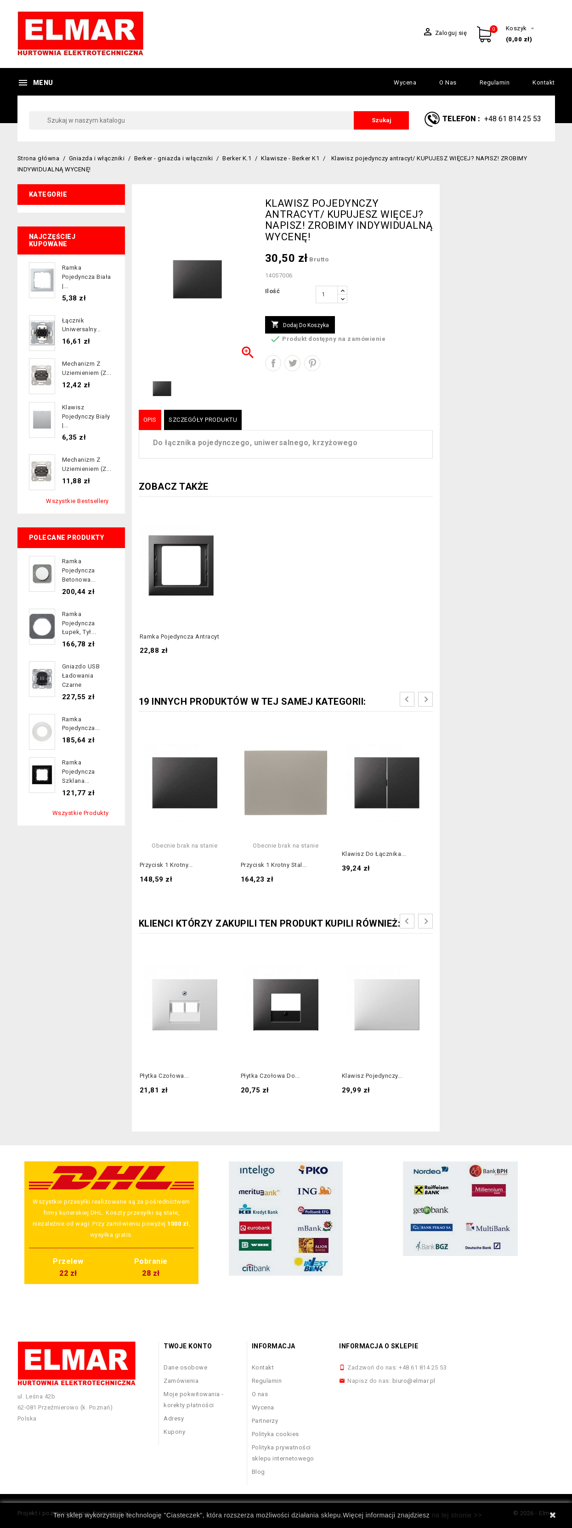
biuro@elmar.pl (414, 1380)
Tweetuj (292, 363)
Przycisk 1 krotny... (166, 864)
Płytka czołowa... (164, 1075)
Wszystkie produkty (80, 812)
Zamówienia (181, 1380)
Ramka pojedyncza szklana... (78, 771)
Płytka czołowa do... (270, 1075)
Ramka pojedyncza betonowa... (79, 570)
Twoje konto (188, 1346)
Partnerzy (265, 1420)
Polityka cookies (275, 1434)
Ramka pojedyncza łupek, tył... (79, 623)
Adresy (174, 1418)
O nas (448, 82)
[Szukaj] (219, 120)
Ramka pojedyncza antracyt (180, 636)
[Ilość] (327, 294)
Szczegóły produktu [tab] (203, 419)
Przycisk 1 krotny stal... (274, 864)
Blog (258, 1471)
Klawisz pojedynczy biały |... (86, 416)
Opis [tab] (150, 419)
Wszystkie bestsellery (77, 501)
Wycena (405, 82)
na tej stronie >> (457, 1515)
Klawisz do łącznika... (374, 853)
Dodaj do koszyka (300, 324)
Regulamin (495, 82)
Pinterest (312, 363)
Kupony (174, 1431)
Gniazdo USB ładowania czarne (81, 675)
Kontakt (543, 82)
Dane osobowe (185, 1367)
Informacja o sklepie (378, 1346)
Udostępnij (273, 363)
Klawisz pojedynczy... (372, 1075)
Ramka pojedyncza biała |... (86, 276)
